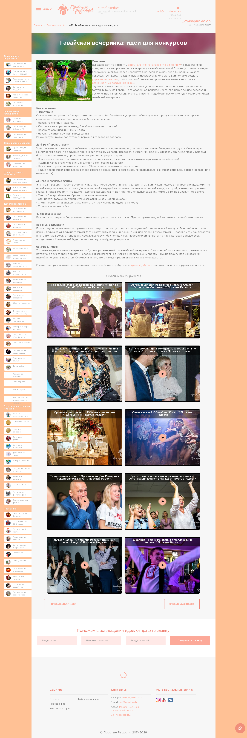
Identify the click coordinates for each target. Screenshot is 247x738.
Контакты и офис (60, 709)
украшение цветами (105, 79)
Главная (38, 25)
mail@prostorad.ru (168, 11)
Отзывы (54, 699)
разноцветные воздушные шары (113, 83)
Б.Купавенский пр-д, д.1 (121, 9)
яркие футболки (141, 265)
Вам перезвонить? (199, 25)
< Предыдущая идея (62, 604)
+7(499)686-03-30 (197, 21)
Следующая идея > (182, 604)
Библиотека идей (56, 25)
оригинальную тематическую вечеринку (154, 65)
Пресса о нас (57, 704)
